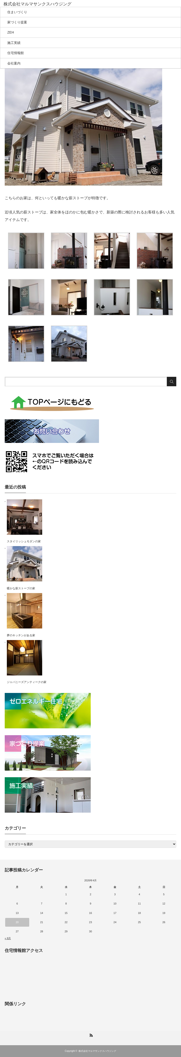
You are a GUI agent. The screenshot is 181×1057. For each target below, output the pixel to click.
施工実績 (14, 43)
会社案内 (14, 63)
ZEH (10, 32)
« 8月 (8, 938)
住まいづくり (17, 12)
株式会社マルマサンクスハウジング (97, 1051)
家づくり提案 (17, 22)
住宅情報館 (15, 53)
